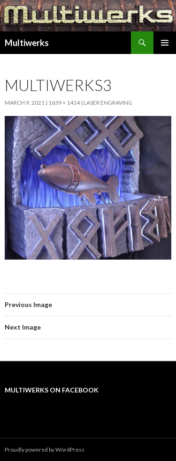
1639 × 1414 (64, 102)
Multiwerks (27, 43)
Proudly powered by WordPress (44, 449)
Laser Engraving (108, 102)
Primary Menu (164, 42)
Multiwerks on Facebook (52, 390)
